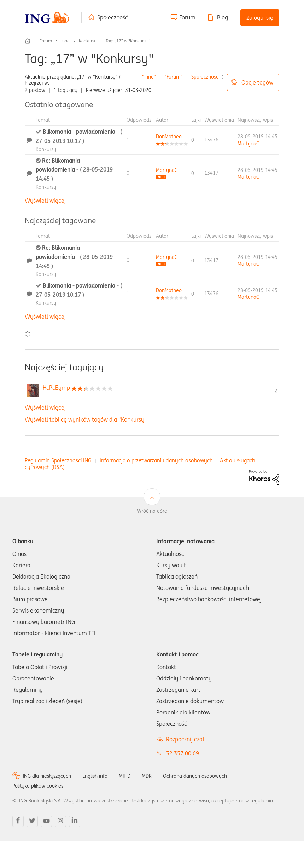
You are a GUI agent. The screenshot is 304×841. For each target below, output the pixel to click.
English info (94, 776)
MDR (147, 776)
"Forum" (173, 77)
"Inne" (149, 77)
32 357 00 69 (182, 753)
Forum (187, 17)
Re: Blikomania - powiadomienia (74, 169)
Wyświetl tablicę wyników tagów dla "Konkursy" (86, 419)
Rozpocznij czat (185, 739)
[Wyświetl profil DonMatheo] (169, 136)
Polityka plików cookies (37, 786)
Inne (65, 41)
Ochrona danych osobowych (195, 776)
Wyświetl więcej (45, 200)
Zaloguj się (259, 17)
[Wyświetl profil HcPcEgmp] (56, 387)
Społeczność (112, 17)
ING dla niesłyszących (47, 776)
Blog (222, 17)
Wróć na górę (152, 511)
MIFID (124, 776)
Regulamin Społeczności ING (58, 460)
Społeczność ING (27, 41)
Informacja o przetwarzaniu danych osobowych (156, 460)
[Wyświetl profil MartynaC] (248, 143)
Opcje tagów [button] (257, 82)
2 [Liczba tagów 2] (275, 390)
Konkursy (88, 41)
